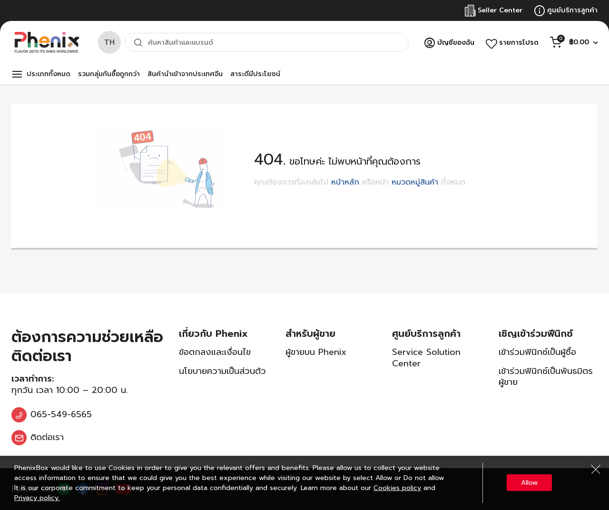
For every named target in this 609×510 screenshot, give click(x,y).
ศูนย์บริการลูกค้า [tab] (426, 333)
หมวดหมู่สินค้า (415, 182)
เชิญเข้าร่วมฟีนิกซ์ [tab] (536, 333)
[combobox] (266, 42)
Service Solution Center (426, 357)
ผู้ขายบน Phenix (315, 352)
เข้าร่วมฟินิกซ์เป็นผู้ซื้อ (537, 352)
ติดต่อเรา (47, 437)
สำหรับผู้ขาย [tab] (310, 333)
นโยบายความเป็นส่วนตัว (222, 371)
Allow (529, 483)
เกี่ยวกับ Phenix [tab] (213, 333)
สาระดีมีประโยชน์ (255, 74)
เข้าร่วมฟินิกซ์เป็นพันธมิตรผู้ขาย (546, 376)
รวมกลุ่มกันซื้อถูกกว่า (109, 74)
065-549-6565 (61, 414)
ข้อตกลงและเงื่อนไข (215, 352)
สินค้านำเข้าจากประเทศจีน (185, 74)
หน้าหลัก (345, 182)
